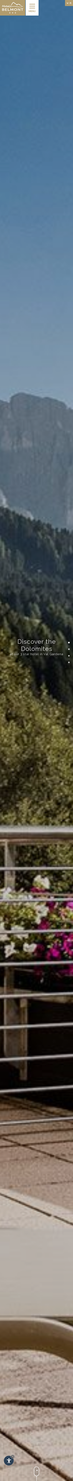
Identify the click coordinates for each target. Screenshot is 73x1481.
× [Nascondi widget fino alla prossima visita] (12, 1456)
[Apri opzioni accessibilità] (9, 1460)
